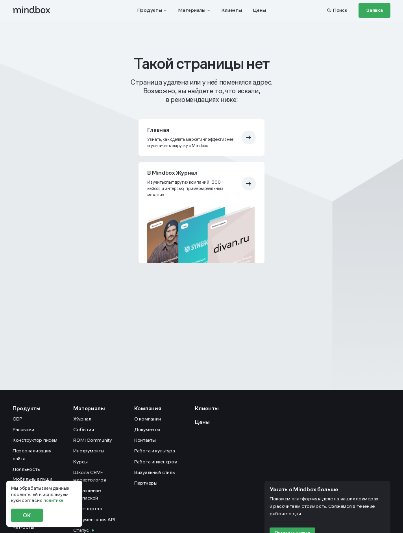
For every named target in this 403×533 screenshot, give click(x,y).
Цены (202, 422)
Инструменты (88, 451)
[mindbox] (32, 10)
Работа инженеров (155, 462)
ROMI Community (92, 440)
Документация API (94, 519)
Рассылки (23, 429)
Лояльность (26, 469)
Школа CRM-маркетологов (89, 476)
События (83, 429)
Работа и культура (154, 451)
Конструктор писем (35, 440)
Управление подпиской (86, 494)
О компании (147, 419)
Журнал (82, 419)
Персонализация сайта (32, 454)
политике (53, 500)
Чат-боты (23, 527)
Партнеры (145, 483)
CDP (17, 419)
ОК (27, 515)
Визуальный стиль (154, 472)
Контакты (145, 440)
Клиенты (207, 408)
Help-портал (87, 508)
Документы (147, 429)
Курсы (80, 462)
